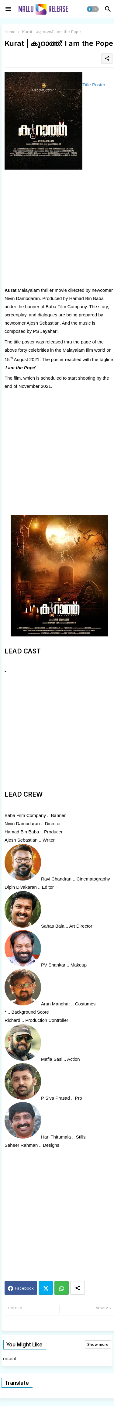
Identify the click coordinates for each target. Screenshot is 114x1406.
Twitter (46, 1288)
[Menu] (8, 9)
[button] (93, 9)
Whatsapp (61, 1288)
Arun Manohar (55, 1003)
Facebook (24, 1288)
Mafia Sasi (51, 1059)
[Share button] (77, 1288)
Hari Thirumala (56, 1136)
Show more (98, 1344)
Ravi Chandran (56, 878)
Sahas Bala (52, 926)
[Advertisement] (57, 229)
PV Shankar (53, 964)
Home (10, 31)
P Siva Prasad (55, 1098)
